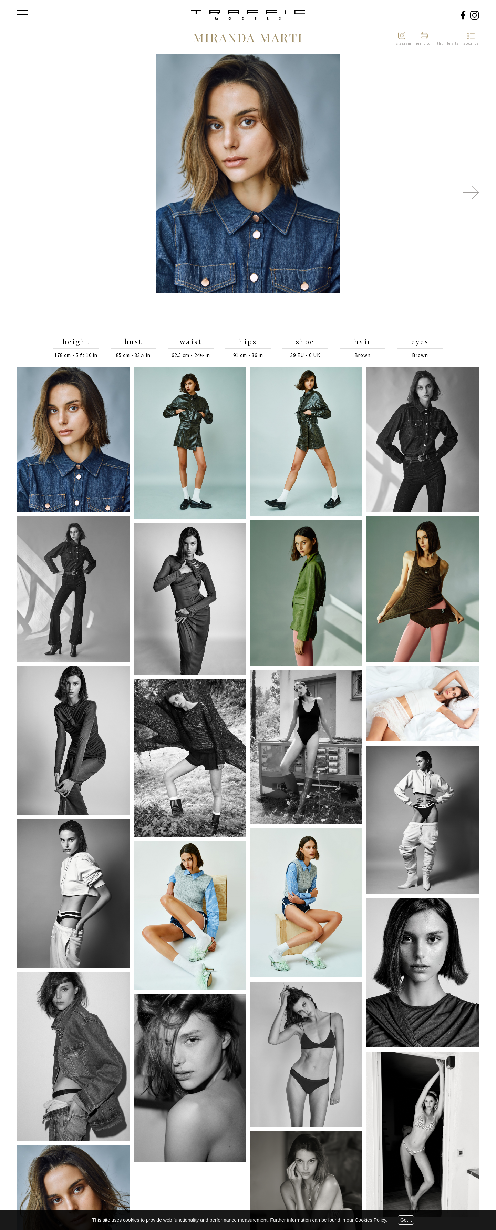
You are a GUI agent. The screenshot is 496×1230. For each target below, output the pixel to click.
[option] (248, 174)
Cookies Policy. (371, 1220)
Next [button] (471, 192)
